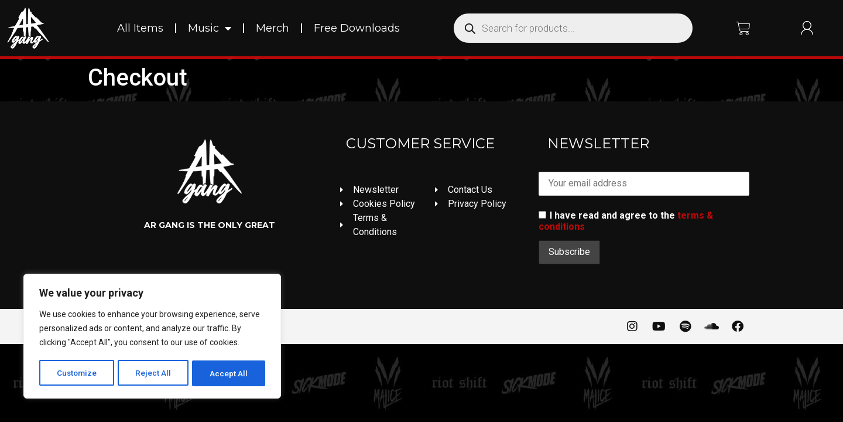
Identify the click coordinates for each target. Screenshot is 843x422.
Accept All (229, 373)
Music (209, 28)
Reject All (154, 373)
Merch (272, 28)
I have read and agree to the (626, 221)
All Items (140, 28)
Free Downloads (357, 28)
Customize (77, 373)
